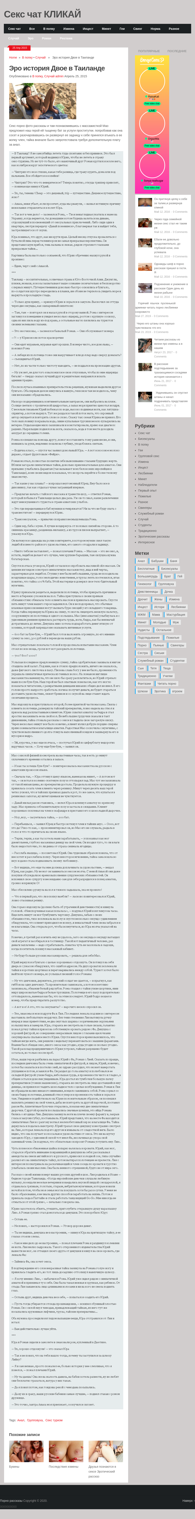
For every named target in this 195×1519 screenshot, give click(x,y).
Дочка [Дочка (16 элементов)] (168, 591)
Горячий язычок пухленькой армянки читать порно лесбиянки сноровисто (156, 307)
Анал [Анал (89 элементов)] (141, 561)
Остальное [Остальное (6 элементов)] (164, 630)
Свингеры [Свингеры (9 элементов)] (177, 645)
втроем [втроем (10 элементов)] (177, 691)
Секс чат (14, 28)
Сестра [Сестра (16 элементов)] (143, 653)
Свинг (137, 28)
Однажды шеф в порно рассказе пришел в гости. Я (170, 268)
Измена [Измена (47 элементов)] (174, 599)
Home (13, 57)
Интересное (146, 542)
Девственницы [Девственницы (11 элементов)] (148, 591)
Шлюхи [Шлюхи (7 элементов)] (143, 691)
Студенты (145, 525)
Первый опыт (147, 490)
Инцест (88, 28)
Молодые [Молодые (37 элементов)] (159, 622)
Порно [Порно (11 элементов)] (142, 645)
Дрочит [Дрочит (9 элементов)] (143, 599)
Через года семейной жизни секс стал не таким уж (170, 223)
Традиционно (147, 530)
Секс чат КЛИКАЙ (42, 14)
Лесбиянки (145, 473)
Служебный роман (151, 513)
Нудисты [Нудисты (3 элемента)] (144, 630)
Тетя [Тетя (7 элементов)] (153, 668)
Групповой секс (148, 456)
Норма (155, 28)
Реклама (66, 38)
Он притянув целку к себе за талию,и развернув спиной (170, 203)
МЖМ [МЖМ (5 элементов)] (141, 614)
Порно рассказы (11, 1500)
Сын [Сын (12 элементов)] (141, 668)
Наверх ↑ (189, 1500)
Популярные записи (149, 52)
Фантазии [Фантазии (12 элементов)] (144, 683)
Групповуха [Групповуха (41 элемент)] (166, 584)
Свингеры (145, 507)
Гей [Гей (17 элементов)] (179, 576)
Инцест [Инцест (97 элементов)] (143, 607)
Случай (13, 38)
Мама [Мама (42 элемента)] (156, 614)
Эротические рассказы (154, 536)
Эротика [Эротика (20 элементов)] (160, 691)
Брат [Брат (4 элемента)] (167, 576)
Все (32, 28)
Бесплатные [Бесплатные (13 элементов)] (146, 568)
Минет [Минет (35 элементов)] (142, 622)
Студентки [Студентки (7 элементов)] (177, 660)
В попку (49, 28)
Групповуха (35, 1420)
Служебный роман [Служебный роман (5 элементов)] (151, 660)
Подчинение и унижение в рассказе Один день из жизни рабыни (171, 288)
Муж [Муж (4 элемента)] (176, 622)
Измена (68, 28)
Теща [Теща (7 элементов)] (167, 668)
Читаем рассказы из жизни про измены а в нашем (168, 344)
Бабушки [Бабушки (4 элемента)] (157, 561)
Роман (46, 38)
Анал (20, 1420)
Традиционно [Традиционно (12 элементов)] (147, 676)
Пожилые (144, 496)
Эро (30, 38)
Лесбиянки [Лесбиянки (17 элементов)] (178, 607)
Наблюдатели (147, 484)
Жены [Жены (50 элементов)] (158, 599)
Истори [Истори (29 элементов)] (159, 607)
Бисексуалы (146, 438)
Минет (106, 28)
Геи (122, 28)
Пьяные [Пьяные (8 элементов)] (158, 645)
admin (59, 76)
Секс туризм (54, 1420)
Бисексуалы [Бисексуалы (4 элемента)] (169, 568)
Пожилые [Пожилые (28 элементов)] (172, 637)
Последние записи (176, 52)
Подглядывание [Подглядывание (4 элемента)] (149, 637)
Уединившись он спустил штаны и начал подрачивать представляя (171, 397)
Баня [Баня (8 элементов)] (173, 561)
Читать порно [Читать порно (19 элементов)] (167, 683)
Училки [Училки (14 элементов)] (168, 676)
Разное (174, 28)
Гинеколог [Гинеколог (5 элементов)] (145, 584)
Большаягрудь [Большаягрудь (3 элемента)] (148, 576)
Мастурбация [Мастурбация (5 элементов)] (176, 614)
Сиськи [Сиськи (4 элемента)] (159, 653)
